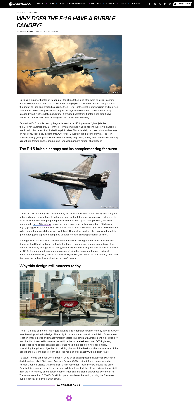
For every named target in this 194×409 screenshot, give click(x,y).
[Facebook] (150, 4)
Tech (51, 4)
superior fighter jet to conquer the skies (52, 99)
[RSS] (170, 4)
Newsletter (182, 4)
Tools (122, 4)
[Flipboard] (165, 4)
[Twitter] (160, 4)
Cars (61, 4)
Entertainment (77, 4)
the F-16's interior (42, 224)
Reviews (135, 4)
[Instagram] (155, 4)
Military (96, 4)
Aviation (32, 13)
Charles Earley (26, 32)
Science (110, 4)
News (40, 4)
